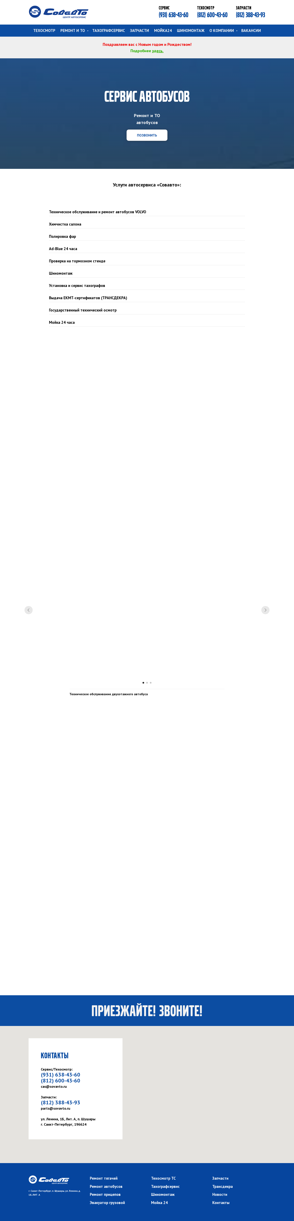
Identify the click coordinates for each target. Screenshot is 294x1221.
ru (65, 1086)
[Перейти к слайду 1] (143, 683)
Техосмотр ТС (163, 1178)
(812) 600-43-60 (212, 14)
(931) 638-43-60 (173, 14)
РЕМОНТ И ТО (73, 30)
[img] (59, 12)
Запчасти (220, 1178)
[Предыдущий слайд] (28, 610)
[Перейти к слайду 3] (150, 683)
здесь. (158, 50)
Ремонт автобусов (106, 1186)
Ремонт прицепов (105, 1194)
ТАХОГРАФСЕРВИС (108, 30)
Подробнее (141, 50)
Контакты (220, 1202)
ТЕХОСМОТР (44, 30)
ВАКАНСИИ (251, 30)
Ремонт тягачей (104, 1178)
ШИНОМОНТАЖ (190, 30)
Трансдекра (222, 1186)
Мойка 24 (159, 1202)
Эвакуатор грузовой (107, 1202)
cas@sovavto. (52, 1086)
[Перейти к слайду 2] (147, 683)
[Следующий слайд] (265, 610)
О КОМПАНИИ (222, 30)
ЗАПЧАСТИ (139, 30)
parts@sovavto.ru (55, 1108)
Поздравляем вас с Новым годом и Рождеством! (147, 44)
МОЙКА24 (163, 30)
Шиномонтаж (163, 1194)
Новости (219, 1194)
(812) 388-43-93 (250, 14)
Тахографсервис (165, 1186)
